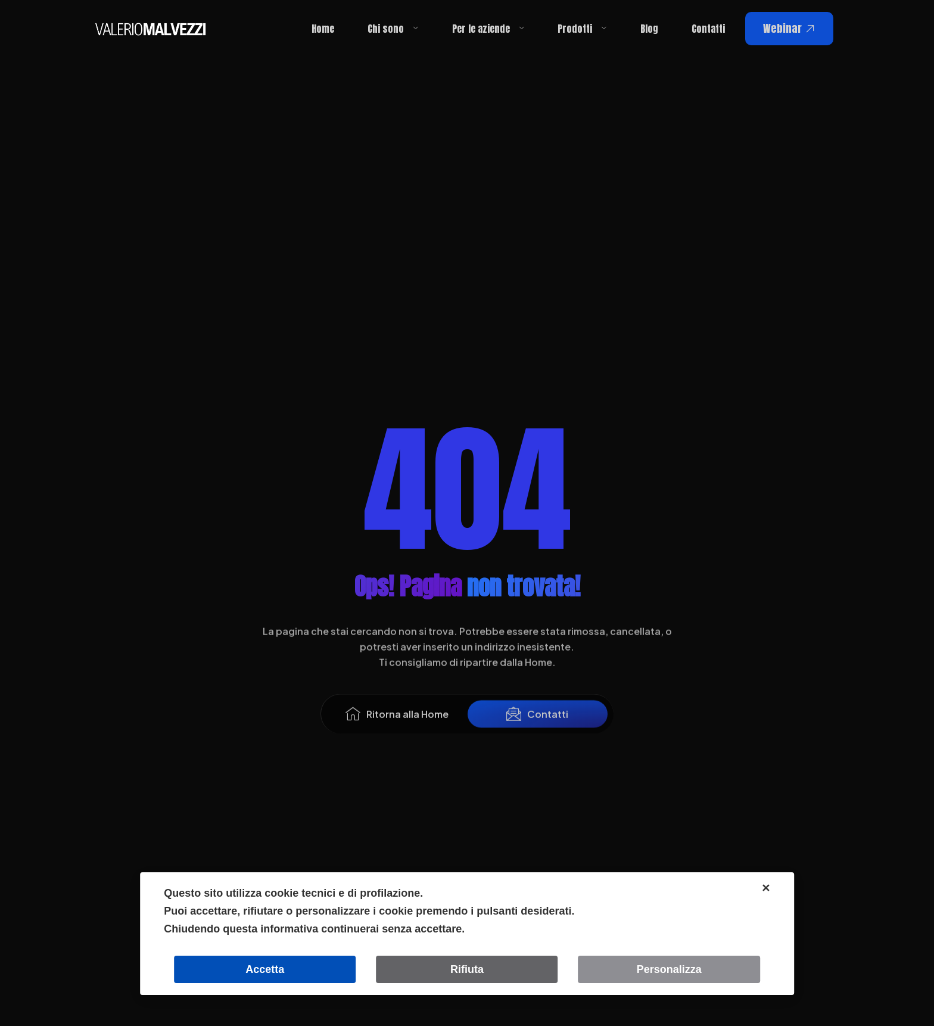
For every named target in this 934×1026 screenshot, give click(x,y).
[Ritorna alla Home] (352, 726)
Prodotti (582, 28)
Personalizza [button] (669, 969)
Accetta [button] (264, 969)
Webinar (789, 28)
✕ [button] (765, 888)
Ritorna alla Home (407, 726)
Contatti (708, 28)
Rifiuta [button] (467, 969)
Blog (649, 28)
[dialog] (467, 933)
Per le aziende (488, 28)
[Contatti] (513, 726)
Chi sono (393, 28)
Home (323, 28)
